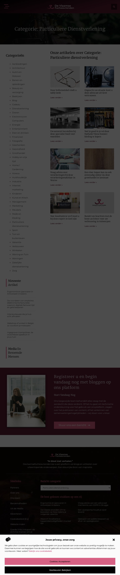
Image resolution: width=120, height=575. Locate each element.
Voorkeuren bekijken (60, 570)
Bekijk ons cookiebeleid (40, 551)
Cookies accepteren (60, 561)
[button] (113, 539)
